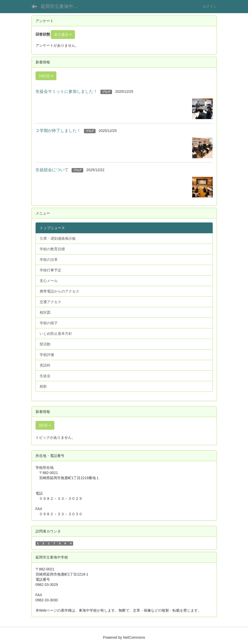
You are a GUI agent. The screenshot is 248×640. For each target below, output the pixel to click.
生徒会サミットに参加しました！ (66, 91)
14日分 (46, 76)
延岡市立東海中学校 (61, 6)
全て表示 (63, 34)
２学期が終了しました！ (58, 130)
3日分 (45, 425)
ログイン (209, 6)
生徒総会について (52, 170)
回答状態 (43, 34)
